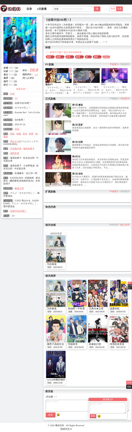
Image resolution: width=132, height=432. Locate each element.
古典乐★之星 (96, 308)
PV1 (75, 84)
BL (36, 134)
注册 (119, 9)
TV (16, 98)
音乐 (25, 134)
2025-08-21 (57, 267)
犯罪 (31, 134)
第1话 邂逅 (77, 105)
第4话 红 (76, 156)
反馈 (129, 382)
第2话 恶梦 (77, 125)
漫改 (5, 137)
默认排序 (124, 225)
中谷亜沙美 (15, 148)
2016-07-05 (57, 347)
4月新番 (42, 8)
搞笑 (12, 134)
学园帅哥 (73, 344)
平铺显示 (114, 64)
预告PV (49, 84)
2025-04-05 (99, 311)
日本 (12, 94)
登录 (113, 9)
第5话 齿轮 (77, 174)
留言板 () (108, 399)
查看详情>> (22, 89)
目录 (29, 8)
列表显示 (124, 64)
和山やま (14, 141)
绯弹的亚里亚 (117, 344)
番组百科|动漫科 (12, 9)
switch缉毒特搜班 (56, 379)
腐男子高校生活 (55, 344)
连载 (70, 311)
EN (129, 288)
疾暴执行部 (95, 344)
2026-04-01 (78, 311)
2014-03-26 (99, 347)
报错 (129, 387)
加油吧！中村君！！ (79, 308)
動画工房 (19, 188)
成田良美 (14, 153)
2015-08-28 (78, 347)
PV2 (103, 84)
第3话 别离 (77, 142)
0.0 (36, 75)
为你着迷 (52, 264)
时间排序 (114, 225)
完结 (17, 129)
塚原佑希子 (29, 148)
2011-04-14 (120, 347)
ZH (129, 283)
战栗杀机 (115, 308)
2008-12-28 (57, 383)
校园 (18, 134)
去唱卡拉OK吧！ (18, 211)
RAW (130, 285)
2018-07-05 (120, 311)
